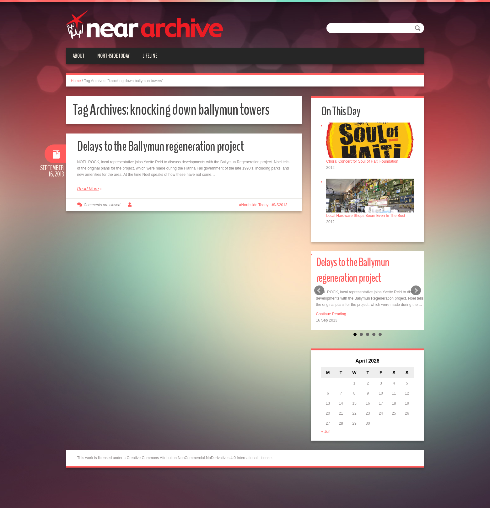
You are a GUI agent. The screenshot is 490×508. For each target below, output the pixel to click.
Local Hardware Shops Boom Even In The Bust (366, 214)
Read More (88, 188)
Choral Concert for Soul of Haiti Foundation (363, 161)
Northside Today (113, 56)
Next (416, 290)
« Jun (326, 431)
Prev (319, 290)
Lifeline (150, 56)
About (78, 56)
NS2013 (280, 205)
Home (76, 81)
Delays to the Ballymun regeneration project (164, 146)
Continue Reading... (332, 313)
